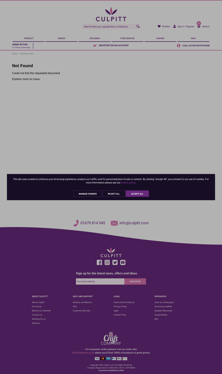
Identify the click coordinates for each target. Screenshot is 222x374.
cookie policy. (128, 182)
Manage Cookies (88, 193)
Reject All (114, 193)
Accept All (137, 193)
